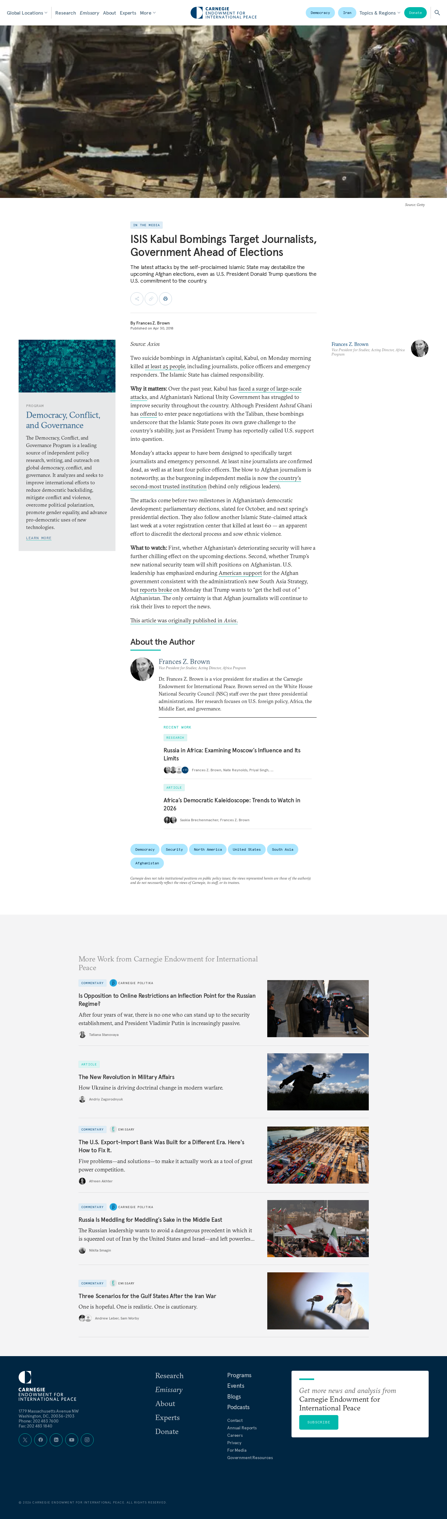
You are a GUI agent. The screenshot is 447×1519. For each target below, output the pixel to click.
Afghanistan (147, 863)
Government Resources (250, 1457)
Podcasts (238, 1407)
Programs (239, 1375)
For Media (236, 1450)
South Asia (282, 849)
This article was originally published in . (184, 620)
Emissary (89, 13)
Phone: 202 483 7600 (39, 1420)
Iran (347, 12)
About (109, 13)
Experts (128, 13)
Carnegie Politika (135, 983)
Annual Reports (242, 1428)
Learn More (39, 538)
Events (235, 1385)
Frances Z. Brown (153, 323)
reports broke (156, 589)
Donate (415, 12)
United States (246, 849)
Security (174, 849)
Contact (235, 1420)
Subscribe (318, 1422)
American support (240, 572)
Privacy (234, 1442)
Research (65, 13)
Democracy (320, 12)
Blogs (234, 1396)
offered (148, 413)
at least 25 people (165, 366)
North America (208, 849)
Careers (235, 1435)
